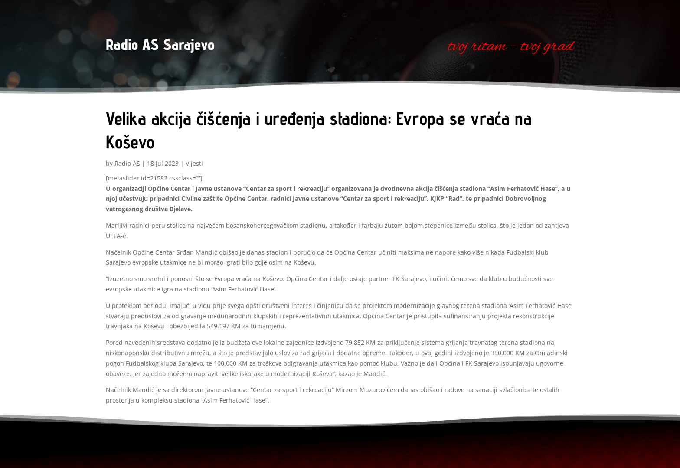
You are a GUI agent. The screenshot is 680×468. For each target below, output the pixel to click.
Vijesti (194, 163)
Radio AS (127, 163)
